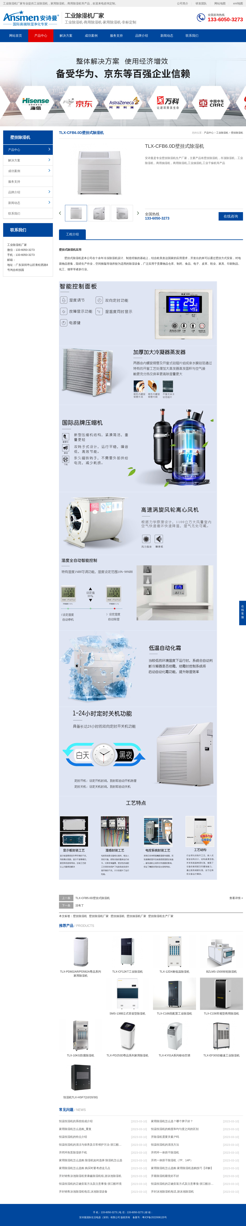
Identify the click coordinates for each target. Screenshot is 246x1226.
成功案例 (91, 35)
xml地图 (238, 3)
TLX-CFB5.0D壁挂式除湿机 (92, 898)
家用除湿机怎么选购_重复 (75, 1129)
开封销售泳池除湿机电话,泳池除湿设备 (83, 1191)
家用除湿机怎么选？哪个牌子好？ (172, 1121)
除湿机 (77, 258)
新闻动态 (166, 35)
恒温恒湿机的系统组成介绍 (76, 1121)
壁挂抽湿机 (118, 916)
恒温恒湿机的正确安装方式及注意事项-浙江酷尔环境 (183, 1183)
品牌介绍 (141, 35)
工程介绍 (72, 234)
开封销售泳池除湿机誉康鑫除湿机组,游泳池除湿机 (90, 1175)
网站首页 (15, 35)
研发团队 (201, 3)
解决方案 (66, 35)
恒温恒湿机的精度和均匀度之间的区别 (175, 1129)
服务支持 (116, 35)
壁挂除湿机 (237, 132)
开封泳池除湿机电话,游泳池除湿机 (172, 1191)
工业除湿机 (222, 132)
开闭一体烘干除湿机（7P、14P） (172, 1160)
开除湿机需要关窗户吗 (165, 1136)
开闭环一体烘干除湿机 (165, 1152)
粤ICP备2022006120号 (154, 1217)
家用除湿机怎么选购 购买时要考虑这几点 (84, 1168)
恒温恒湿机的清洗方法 (165, 1144)
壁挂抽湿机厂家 (136, 916)
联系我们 (192, 35)
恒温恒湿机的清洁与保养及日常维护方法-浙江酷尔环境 (91, 1144)
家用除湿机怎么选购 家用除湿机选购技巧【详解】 (182, 1168)
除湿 (112, 258)
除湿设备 (134, 263)
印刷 (230, 263)
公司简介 (182, 3)
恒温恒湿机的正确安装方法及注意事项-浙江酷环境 (90, 1183)
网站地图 (220, 3)
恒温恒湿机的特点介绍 (73, 1136)
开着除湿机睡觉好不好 (165, 1175)
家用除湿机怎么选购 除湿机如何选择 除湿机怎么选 (90, 1160)
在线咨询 (231, 216)
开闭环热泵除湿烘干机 (73, 1152)
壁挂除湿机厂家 (99, 916)
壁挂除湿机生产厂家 (160, 916)
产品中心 (40, 35)
